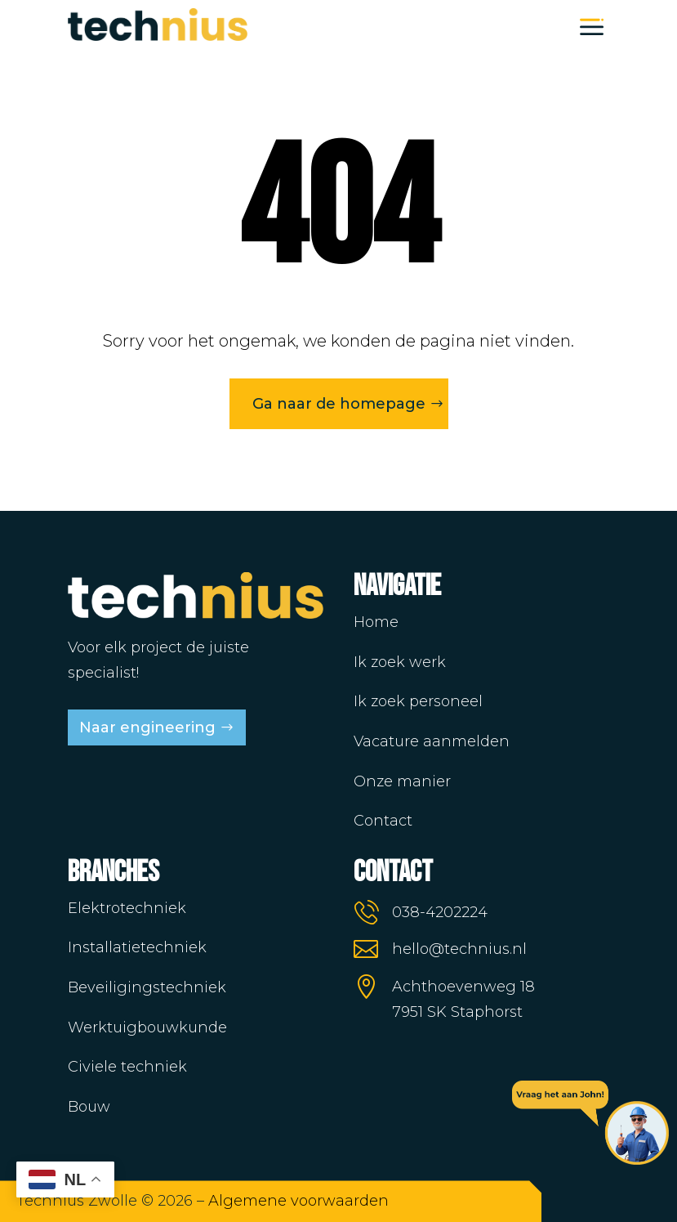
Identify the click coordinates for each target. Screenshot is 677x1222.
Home (376, 622)
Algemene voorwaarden (298, 1201)
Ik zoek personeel (418, 701)
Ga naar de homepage (338, 404)
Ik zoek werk (400, 662)
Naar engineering (147, 727)
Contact (383, 821)
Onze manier (402, 781)
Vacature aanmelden (432, 741)
